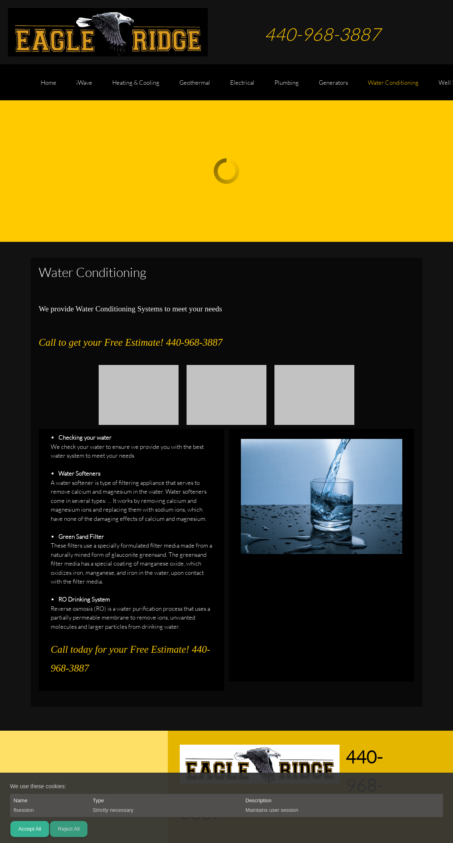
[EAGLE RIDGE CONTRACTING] (108, 32)
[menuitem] (48, 86)
